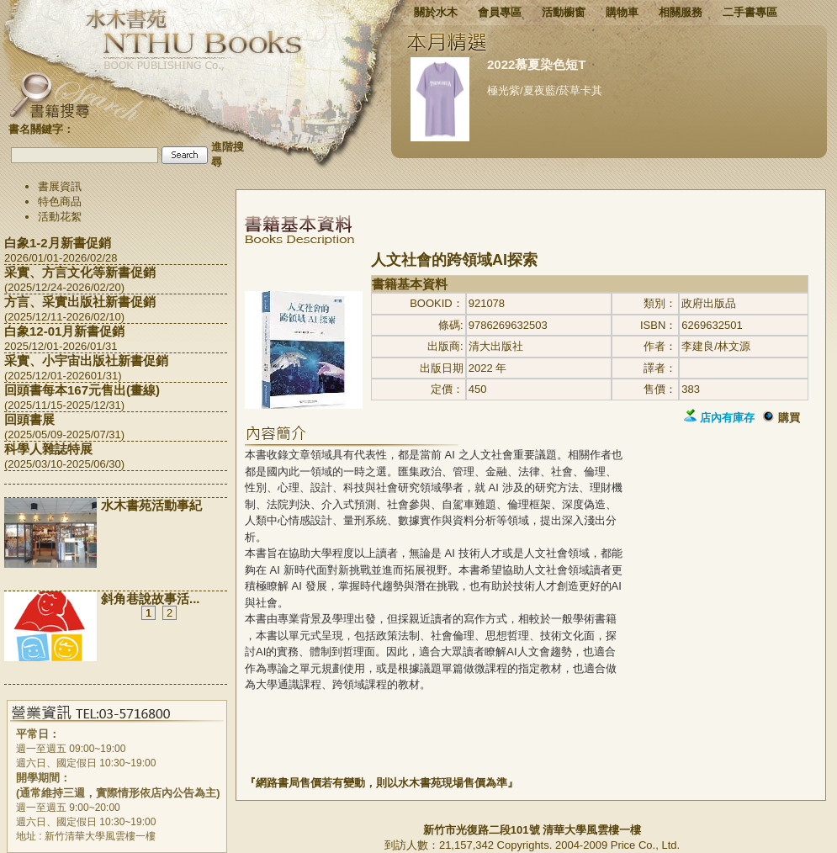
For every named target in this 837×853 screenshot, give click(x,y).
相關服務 (680, 12)
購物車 (622, 12)
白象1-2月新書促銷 (57, 243)
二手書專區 (750, 12)
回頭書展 (29, 419)
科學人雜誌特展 (48, 449)
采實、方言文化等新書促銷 (80, 272)
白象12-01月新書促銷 (64, 331)
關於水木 (436, 12)
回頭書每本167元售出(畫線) (82, 390)
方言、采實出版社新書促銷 (80, 301)
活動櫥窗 (563, 12)
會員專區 (500, 12)
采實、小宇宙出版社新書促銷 (86, 360)
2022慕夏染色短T (536, 64)
